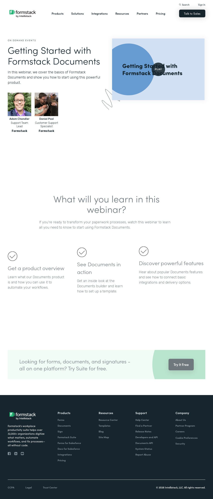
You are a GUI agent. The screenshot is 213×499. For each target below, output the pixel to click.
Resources (122, 13)
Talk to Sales (192, 13)
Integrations (99, 13)
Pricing (160, 13)
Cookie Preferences (186, 438)
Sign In (201, 4)
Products (58, 13)
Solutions (77, 13)
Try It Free (181, 369)
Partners (142, 13)
